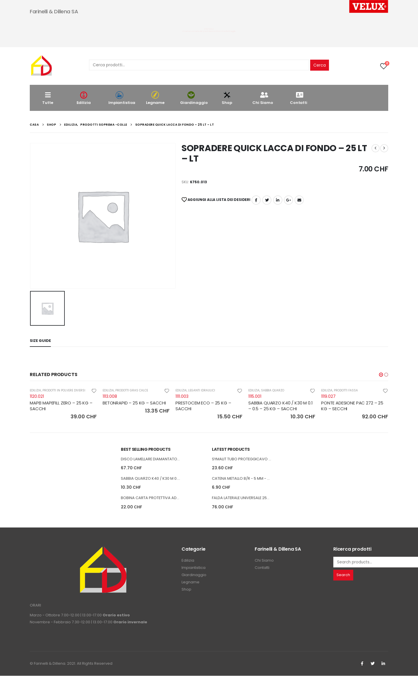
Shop (227, 98)
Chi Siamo (262, 98)
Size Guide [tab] (40, 340)
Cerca (319, 65)
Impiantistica (121, 98)
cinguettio (266, 200)
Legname (155, 98)
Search (343, 575)
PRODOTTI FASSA (346, 390)
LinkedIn (277, 200)
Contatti (298, 98)
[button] (381, 374)
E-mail (299, 200)
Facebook (256, 200)
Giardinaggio (194, 98)
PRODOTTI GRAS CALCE (131, 390)
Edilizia (84, 98)
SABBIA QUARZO (272, 390)
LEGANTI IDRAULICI (201, 390)
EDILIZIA (35, 390)
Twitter (372, 663)
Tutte (47, 98)
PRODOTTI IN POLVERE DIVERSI (63, 390)
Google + (288, 200)
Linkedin (383, 663)
